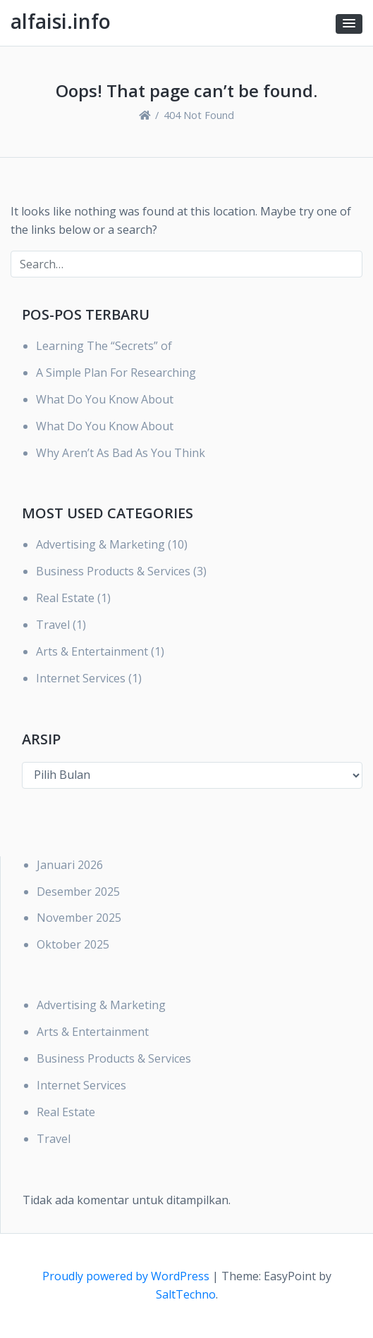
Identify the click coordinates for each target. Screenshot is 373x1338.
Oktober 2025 (73, 944)
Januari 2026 (70, 865)
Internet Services (81, 678)
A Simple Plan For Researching (116, 372)
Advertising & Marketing (100, 544)
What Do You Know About (104, 399)
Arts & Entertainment (92, 651)
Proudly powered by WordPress (127, 1276)
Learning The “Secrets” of (104, 346)
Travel (53, 624)
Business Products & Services (113, 571)
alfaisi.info (61, 21)
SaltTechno (186, 1294)
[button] (349, 24)
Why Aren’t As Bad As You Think (120, 453)
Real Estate (65, 598)
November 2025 (79, 917)
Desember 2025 (78, 891)
